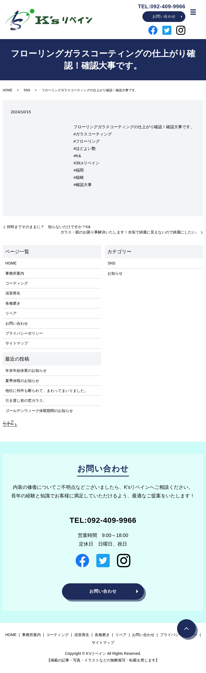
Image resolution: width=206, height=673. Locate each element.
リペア (11, 313)
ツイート (10, 424)
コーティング (16, 283)
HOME (7, 90)
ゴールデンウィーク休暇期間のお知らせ (39, 411)
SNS (27, 90)
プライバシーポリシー (24, 333)
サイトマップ (16, 343)
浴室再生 (12, 293)
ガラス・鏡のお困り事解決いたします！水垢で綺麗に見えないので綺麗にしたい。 (129, 232)
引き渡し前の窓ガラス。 (26, 400)
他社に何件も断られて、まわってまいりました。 (46, 390)
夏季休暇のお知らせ (22, 381)
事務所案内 (14, 273)
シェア (8, 422)
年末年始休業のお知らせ (26, 370)
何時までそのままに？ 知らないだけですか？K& (49, 227)
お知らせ (115, 273)
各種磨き (12, 303)
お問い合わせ (164, 16)
